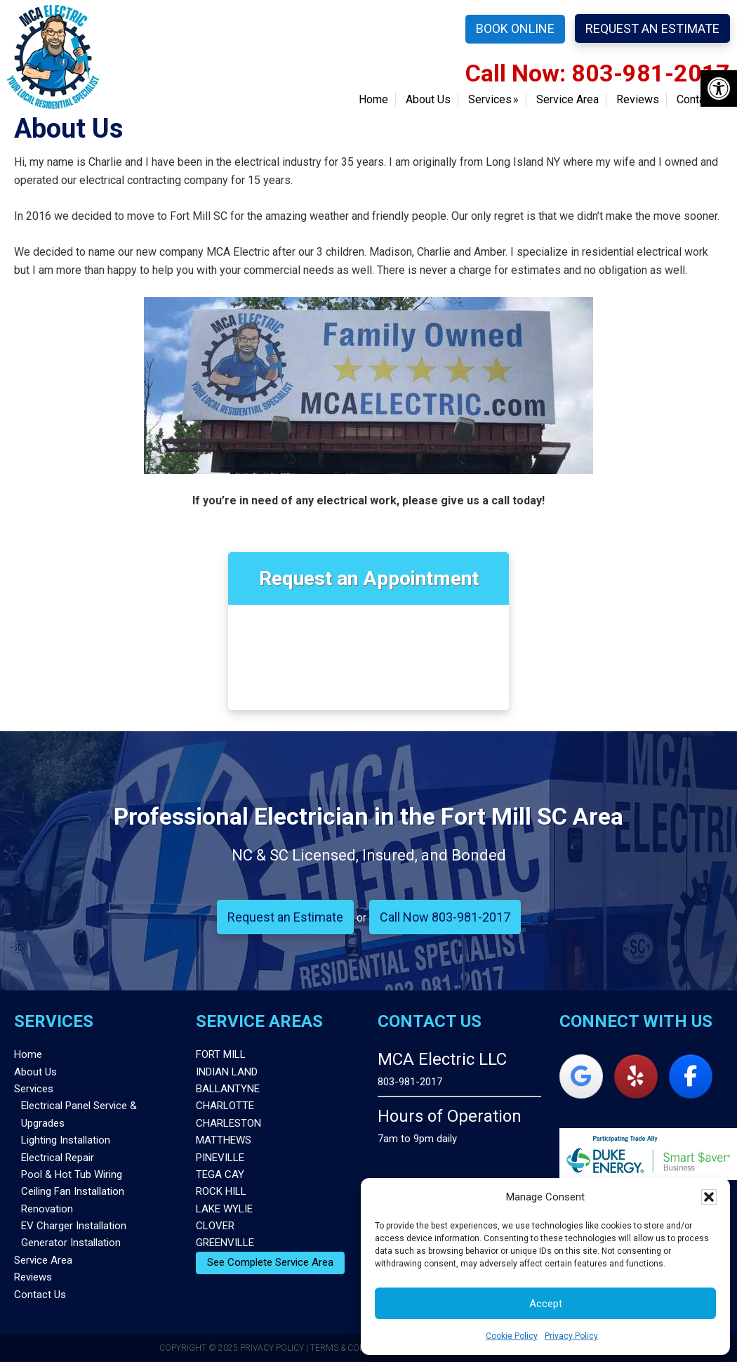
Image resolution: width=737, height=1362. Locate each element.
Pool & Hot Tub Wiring (71, 1174)
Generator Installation (71, 1242)
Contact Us (40, 1294)
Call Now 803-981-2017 (445, 917)
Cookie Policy (512, 1336)
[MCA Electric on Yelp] (636, 1076)
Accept (545, 1303)
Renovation (47, 1209)
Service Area (43, 1260)
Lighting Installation (65, 1140)
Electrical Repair (57, 1157)
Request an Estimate (652, 28)
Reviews (33, 1277)
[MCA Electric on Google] (581, 1076)
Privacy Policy (571, 1336)
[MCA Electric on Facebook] (690, 1076)
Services (33, 1088)
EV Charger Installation (73, 1225)
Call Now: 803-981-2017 (597, 73)
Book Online (515, 28)
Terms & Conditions (354, 1348)
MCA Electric (53, 56)
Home (28, 1054)
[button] (719, 88)
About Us (35, 1072)
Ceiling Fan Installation (72, 1191)
